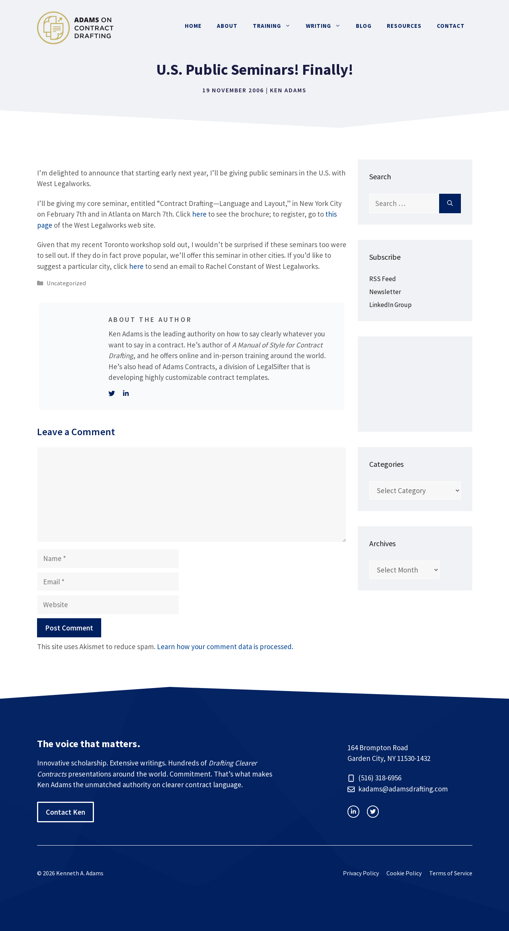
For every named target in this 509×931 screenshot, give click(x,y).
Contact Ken (65, 812)
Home (193, 25)
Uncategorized (66, 283)
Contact (451, 25)
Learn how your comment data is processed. (225, 646)
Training (275, 25)
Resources (404, 25)
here (199, 214)
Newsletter (385, 292)
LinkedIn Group (390, 305)
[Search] (450, 203)
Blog (364, 25)
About (227, 25)
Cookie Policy (404, 873)
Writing (327, 25)
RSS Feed (382, 279)
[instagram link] (353, 811)
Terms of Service (450, 873)
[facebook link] (373, 811)
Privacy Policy (361, 873)
